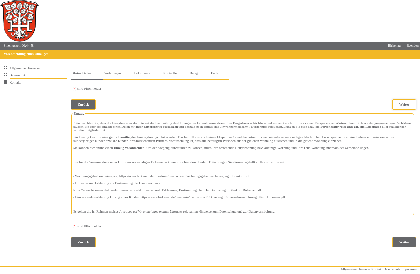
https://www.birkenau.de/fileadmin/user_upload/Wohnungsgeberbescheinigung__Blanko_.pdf (184, 176)
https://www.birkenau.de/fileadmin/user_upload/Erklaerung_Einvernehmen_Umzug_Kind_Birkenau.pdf (212, 197)
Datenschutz (391, 269)
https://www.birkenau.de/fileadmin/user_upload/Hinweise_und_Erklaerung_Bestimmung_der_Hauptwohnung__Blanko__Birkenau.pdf (167, 190)
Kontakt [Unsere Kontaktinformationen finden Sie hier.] (15, 82)
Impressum (409, 269)
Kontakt (377, 269)
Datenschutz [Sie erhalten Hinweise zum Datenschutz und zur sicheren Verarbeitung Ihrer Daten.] (18, 75)
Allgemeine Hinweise (355, 269)
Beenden (413, 45)
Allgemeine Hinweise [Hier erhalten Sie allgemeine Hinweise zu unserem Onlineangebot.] (25, 68)
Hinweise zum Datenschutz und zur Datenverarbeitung (236, 211)
